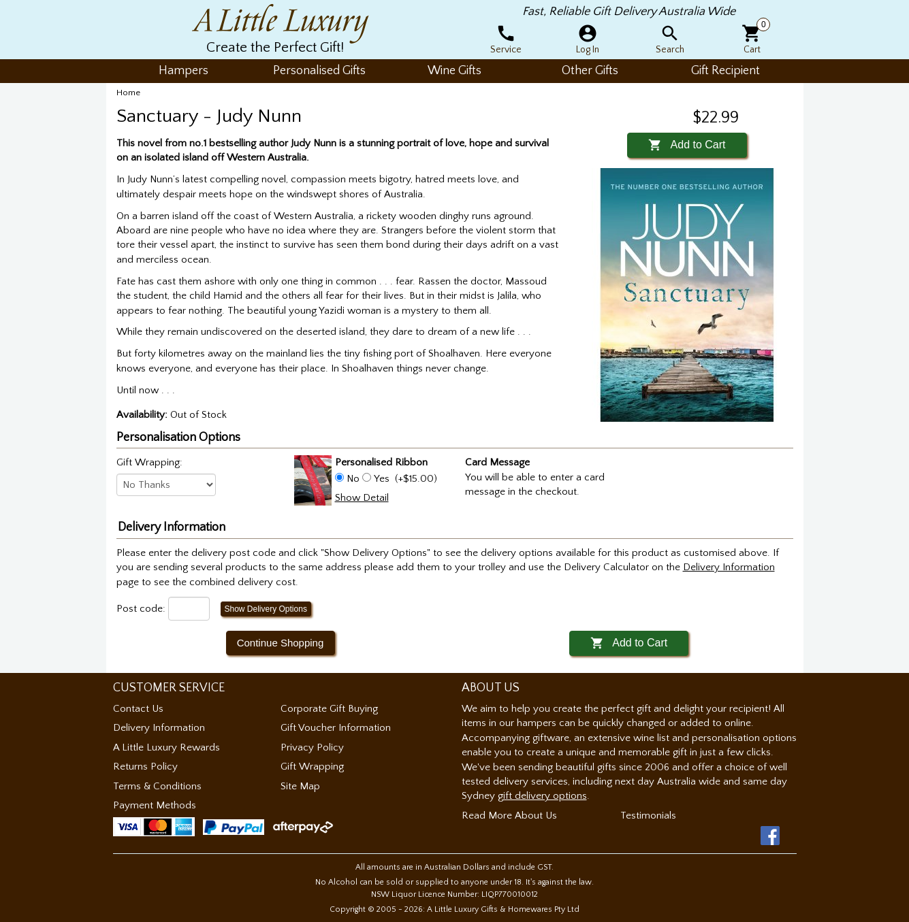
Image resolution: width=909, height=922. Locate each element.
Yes (381, 478)
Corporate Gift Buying (329, 708)
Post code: (140, 608)
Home (128, 92)
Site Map (300, 786)
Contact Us (138, 708)
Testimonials (648, 815)
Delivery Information (159, 728)
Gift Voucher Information (336, 728)
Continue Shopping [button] (280, 642)
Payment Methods (154, 805)
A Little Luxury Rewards (166, 747)
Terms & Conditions (157, 786)
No (353, 478)
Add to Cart (686, 144)
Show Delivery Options (266, 609)
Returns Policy (145, 766)
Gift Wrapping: (149, 462)
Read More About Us (509, 815)
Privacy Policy (312, 747)
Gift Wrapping (312, 766)
